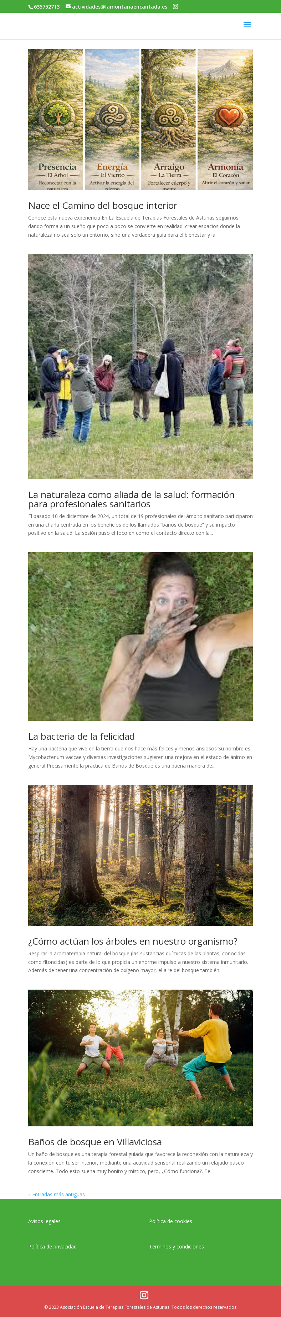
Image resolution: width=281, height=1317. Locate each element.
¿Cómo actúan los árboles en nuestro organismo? (132, 941)
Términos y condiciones (176, 1246)
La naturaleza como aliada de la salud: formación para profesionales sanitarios (131, 499)
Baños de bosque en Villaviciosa (95, 1141)
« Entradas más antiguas (56, 1194)
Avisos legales (44, 1221)
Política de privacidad (52, 1246)
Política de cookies (170, 1221)
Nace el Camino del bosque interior (102, 205)
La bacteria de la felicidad (81, 736)
